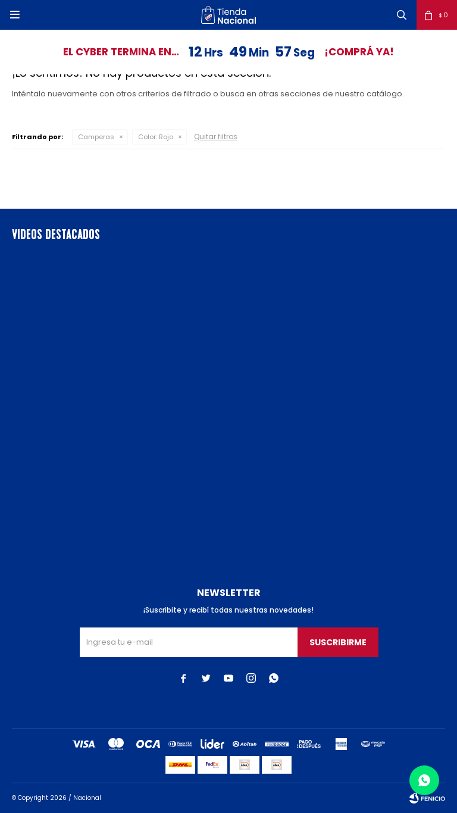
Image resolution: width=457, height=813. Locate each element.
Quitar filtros (215, 136)
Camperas (96, 137)
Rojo (155, 137)
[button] (402, 15)
